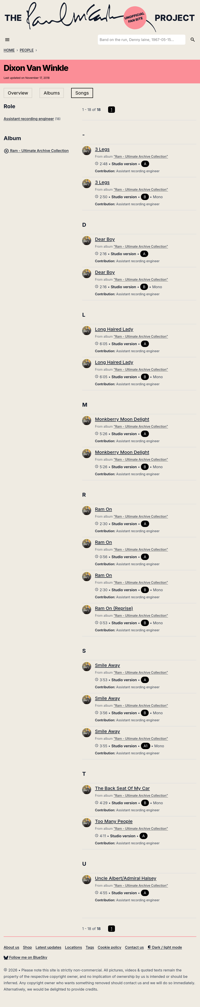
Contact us (134, 947)
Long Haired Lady (114, 329)
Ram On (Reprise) (114, 608)
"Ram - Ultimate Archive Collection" (141, 156)
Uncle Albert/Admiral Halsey (125, 878)
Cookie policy (109, 947)
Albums (52, 93)
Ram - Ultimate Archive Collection (36, 150)
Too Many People (113, 821)
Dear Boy (105, 239)
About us (11, 947)
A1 (146, 746)
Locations (73, 947)
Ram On (103, 509)
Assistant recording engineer (29, 118)
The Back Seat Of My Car (122, 788)
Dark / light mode (165, 947)
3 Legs (102, 149)
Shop (27, 947)
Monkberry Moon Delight (122, 419)
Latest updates (48, 947)
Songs (82, 93)
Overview (18, 93)
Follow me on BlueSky (25, 957)
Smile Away (107, 665)
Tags (90, 947)
